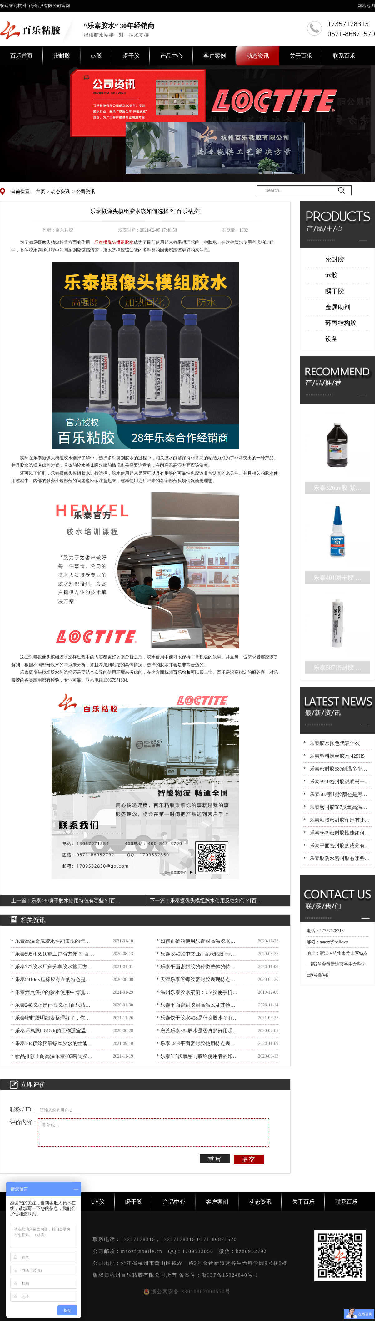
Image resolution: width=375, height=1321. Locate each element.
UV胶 (98, 1202)
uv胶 (96, 56)
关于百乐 (301, 56)
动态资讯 (258, 56)
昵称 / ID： (23, 1109)
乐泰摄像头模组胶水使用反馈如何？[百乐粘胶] (216, 901)
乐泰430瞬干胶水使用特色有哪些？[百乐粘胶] (75, 901)
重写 (215, 1159)
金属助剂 (337, 307)
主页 (40, 191)
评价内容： (24, 1122)
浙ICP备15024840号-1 (230, 1275)
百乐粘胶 (182, 672)
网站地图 (366, 5)
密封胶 (61, 56)
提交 (249, 1159)
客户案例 (214, 56)
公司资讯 (85, 191)
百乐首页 (21, 56)
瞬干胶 (131, 56)
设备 (331, 338)
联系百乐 (344, 56)
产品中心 (171, 56)
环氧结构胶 (341, 323)
